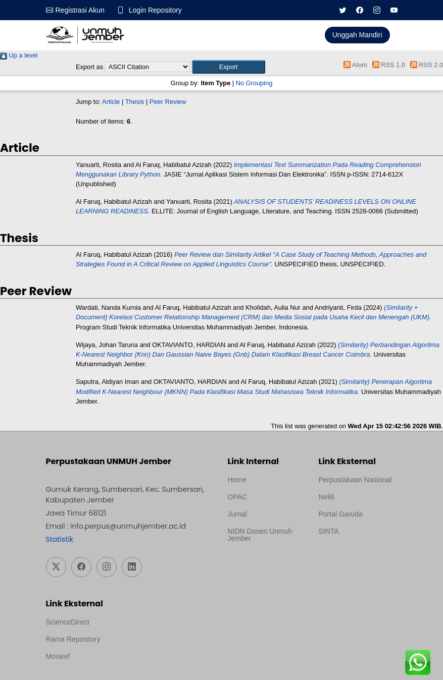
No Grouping (254, 83)
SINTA (329, 531)
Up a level (18, 55)
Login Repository (155, 10)
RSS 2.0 (425, 65)
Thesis (134, 101)
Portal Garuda (341, 514)
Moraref (58, 656)
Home (237, 479)
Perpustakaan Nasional (355, 479)
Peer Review (168, 101)
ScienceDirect (67, 622)
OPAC (238, 496)
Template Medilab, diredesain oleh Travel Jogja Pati (353, 555)
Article (111, 101)
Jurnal (237, 514)
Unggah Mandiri (357, 35)
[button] (228, 67)
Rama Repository (73, 639)
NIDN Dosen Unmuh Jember (260, 535)
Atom (353, 65)
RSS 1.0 (387, 65)
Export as (89, 67)
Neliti (326, 496)
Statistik (59, 539)
